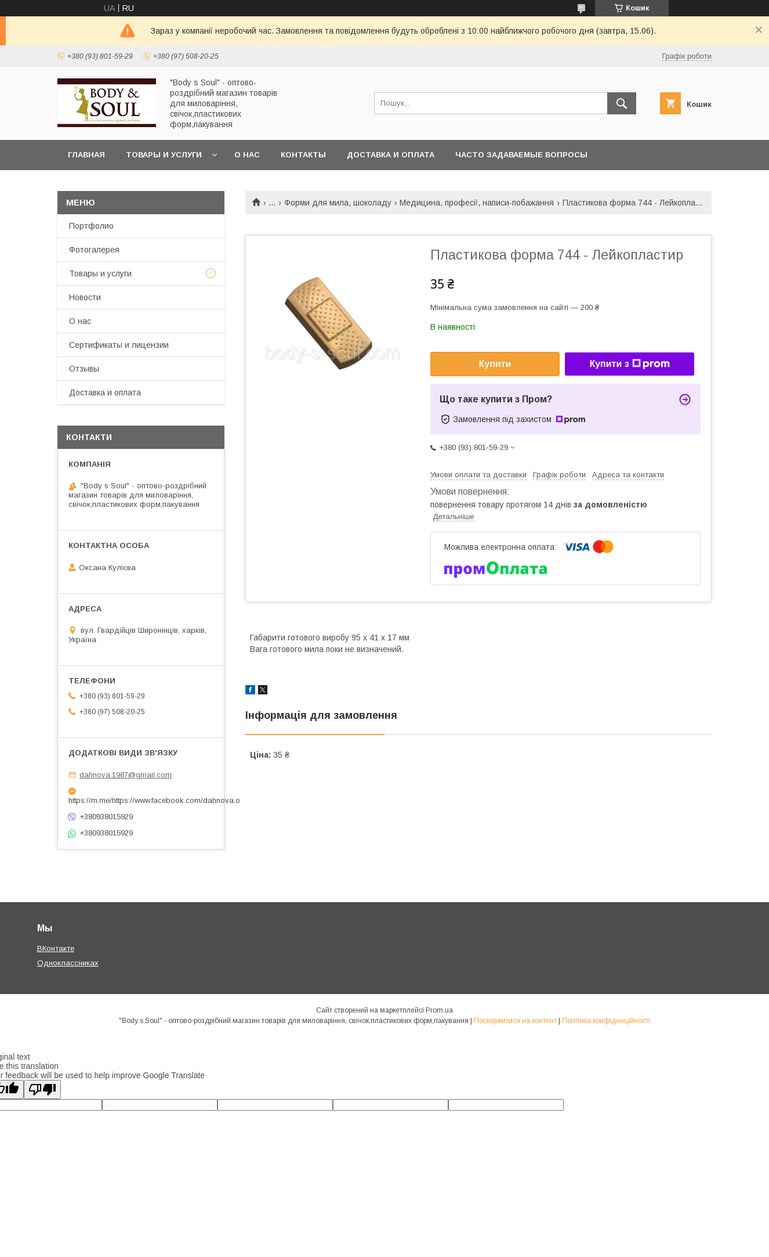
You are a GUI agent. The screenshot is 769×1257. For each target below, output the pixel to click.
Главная (86, 154)
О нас (247, 154)
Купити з (629, 364)
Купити (495, 364)
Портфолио (91, 225)
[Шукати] (621, 103)
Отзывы (84, 368)
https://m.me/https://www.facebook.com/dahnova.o (140, 800)
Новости (85, 297)
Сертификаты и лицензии (119, 345)
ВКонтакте (55, 948)
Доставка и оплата (390, 154)
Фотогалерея (94, 249)
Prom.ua (439, 1010)
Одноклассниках (68, 963)
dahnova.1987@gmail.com (125, 774)
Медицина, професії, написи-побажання (477, 202)
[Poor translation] (42, 1089)
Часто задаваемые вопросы (521, 154)
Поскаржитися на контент (515, 1021)
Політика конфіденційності (606, 1021)
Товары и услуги (164, 154)
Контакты (303, 154)
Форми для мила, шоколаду (337, 202)
